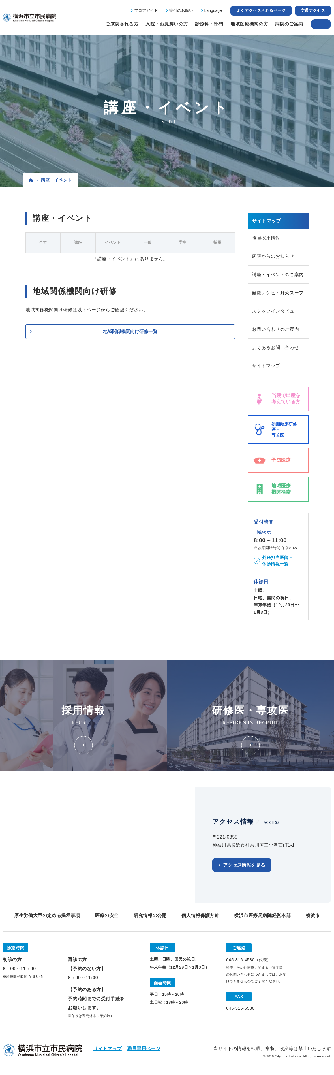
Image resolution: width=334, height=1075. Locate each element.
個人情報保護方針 (200, 916)
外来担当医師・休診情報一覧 (277, 562)
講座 (78, 242)
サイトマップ (266, 366)
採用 (217, 242)
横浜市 (313, 916)
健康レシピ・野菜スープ (278, 293)
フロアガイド (146, 10)
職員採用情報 (266, 238)
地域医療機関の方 (249, 24)
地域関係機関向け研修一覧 (130, 331)
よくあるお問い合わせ (275, 348)
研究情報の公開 (150, 916)
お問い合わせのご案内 (275, 330)
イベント (113, 242)
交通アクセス (313, 10)
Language (213, 10)
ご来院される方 (122, 24)
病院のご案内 (289, 24)
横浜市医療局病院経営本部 (262, 916)
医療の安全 (107, 916)
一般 (148, 242)
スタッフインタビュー (275, 311)
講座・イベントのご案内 (278, 274)
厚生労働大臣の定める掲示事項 (47, 916)
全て (43, 242)
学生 (183, 242)
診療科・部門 (209, 24)
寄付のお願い (181, 10)
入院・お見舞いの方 (166, 24)
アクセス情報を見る (244, 866)
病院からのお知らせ (273, 256)
